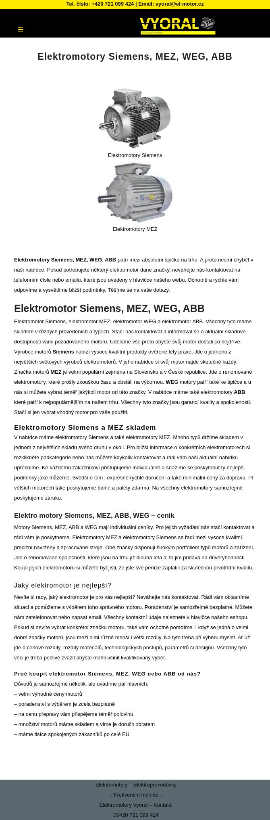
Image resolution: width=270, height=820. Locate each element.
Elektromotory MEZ (134, 229)
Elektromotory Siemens (135, 155)
